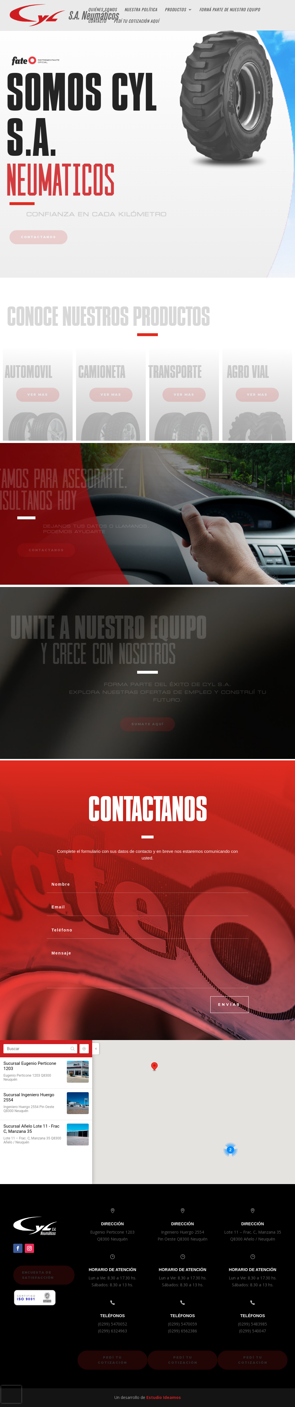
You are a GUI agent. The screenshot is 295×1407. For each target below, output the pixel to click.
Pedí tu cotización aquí (136, 21)
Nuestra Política (140, 9)
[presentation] (11, 1394)
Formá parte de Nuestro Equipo (229, 9)
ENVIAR (229, 1004)
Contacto (97, 21)
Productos (175, 9)
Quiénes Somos (102, 9)
